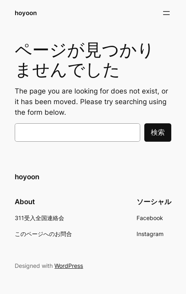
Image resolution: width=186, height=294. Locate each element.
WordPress (68, 265)
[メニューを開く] (166, 13)
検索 (158, 132)
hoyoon (26, 13)
